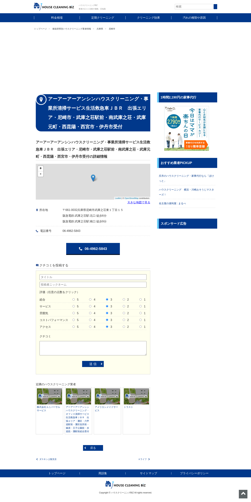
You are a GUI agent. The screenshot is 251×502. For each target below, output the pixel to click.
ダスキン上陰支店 (48, 459)
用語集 (102, 473)
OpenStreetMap (131, 198)
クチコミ (45, 336)
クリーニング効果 (148, 17)
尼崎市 (112, 29)
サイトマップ (148, 473)
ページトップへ (243, 494)
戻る (93, 447)
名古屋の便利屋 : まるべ (172, 203)
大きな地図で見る (138, 202)
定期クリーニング (102, 17)
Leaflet (118, 198)
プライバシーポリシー (194, 473)
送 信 (93, 364)
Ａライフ (142, 459)
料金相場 (57, 17)
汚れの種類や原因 (194, 17)
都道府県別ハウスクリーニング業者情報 (71, 29)
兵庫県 (100, 29)
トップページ (40, 29)
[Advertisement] (125, 62)
